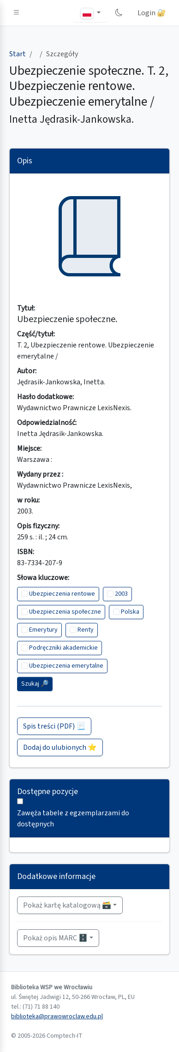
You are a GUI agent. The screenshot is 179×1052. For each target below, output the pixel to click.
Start (17, 54)
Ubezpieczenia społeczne (65, 611)
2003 (121, 593)
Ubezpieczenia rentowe (62, 593)
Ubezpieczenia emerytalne (66, 665)
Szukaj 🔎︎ (34, 683)
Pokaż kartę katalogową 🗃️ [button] (67, 905)
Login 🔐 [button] (151, 13)
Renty (86, 629)
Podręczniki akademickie (63, 647)
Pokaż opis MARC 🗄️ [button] (55, 938)
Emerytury (43, 629)
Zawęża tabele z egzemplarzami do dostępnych (73, 818)
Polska (130, 611)
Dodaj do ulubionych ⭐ (60, 747)
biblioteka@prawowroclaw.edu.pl (57, 1016)
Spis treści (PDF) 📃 (54, 726)
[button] (17, 13)
